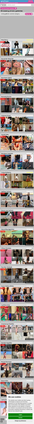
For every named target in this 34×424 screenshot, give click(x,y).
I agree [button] (20, 414)
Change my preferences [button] (20, 420)
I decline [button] (20, 417)
